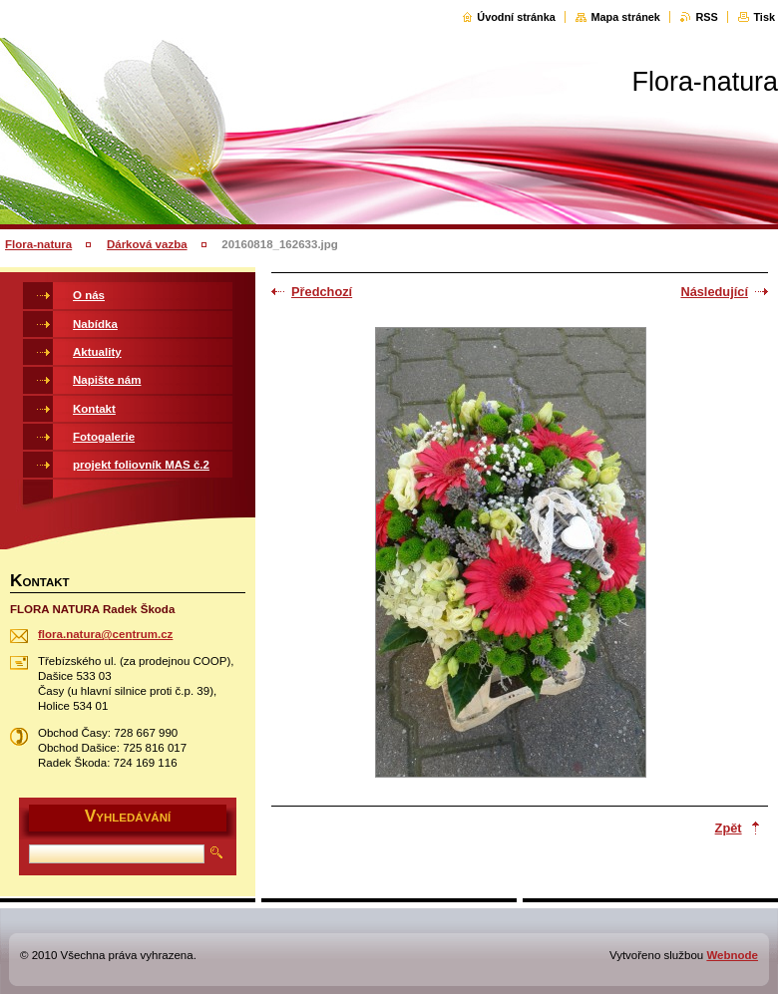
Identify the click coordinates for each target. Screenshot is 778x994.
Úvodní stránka (516, 17)
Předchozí (321, 291)
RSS (706, 17)
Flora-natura (38, 244)
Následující (714, 291)
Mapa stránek (625, 17)
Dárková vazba (147, 244)
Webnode (732, 955)
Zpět (728, 828)
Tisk (764, 17)
